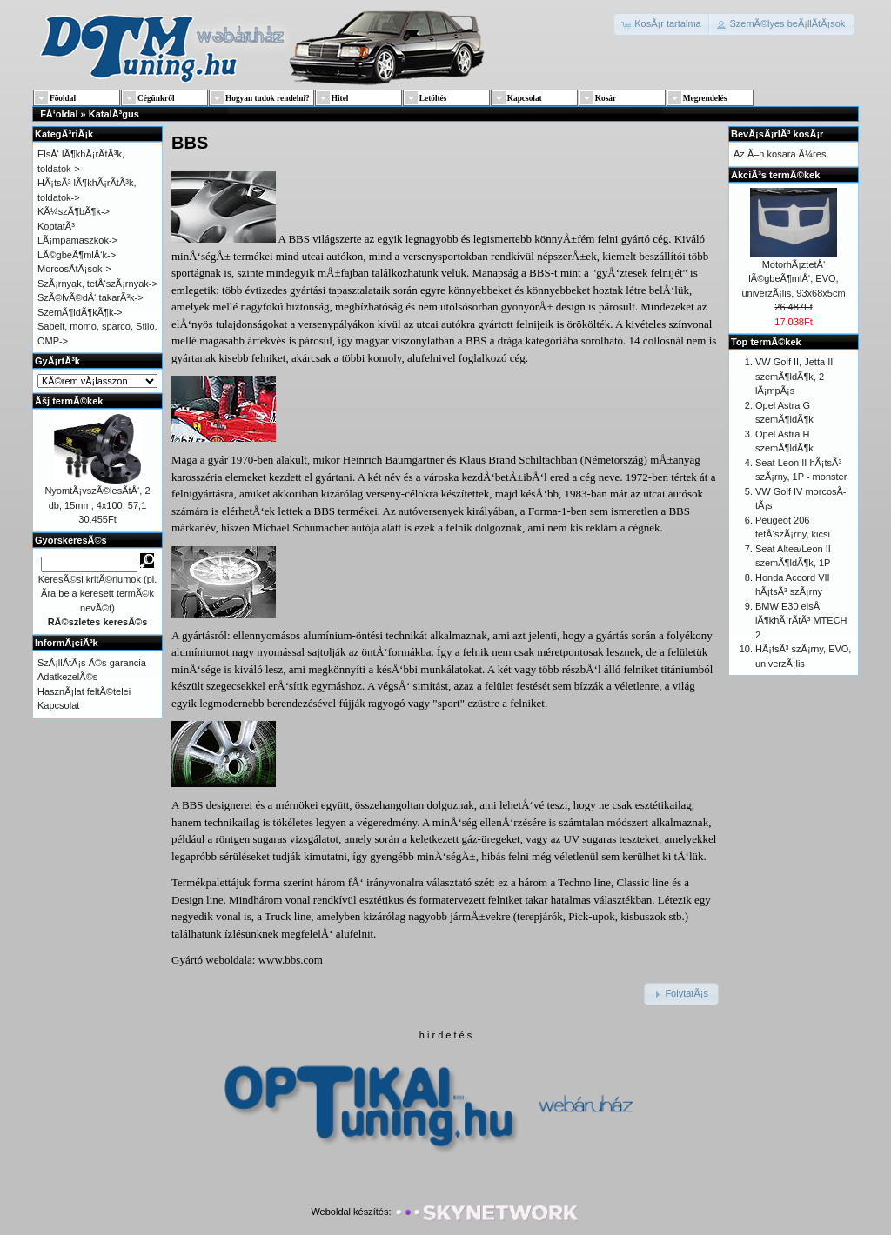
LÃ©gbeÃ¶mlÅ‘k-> (76, 255)
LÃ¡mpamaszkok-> (77, 240)
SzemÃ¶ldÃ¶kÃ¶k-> (80, 312)
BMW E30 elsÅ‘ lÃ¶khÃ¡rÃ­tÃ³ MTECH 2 (801, 620)
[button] (662, 24)
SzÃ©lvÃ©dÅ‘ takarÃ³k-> (90, 297)
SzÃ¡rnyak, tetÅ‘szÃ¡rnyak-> (97, 283)
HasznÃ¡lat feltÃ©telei (84, 691)
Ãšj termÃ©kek (69, 401)
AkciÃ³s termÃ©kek (775, 175)
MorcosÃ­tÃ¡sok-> (74, 269)
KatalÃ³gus (114, 114)
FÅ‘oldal (58, 114)
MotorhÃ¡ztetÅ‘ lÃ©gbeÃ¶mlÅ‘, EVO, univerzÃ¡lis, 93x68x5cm (793, 278)
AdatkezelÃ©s (67, 676)
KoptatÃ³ (56, 226)
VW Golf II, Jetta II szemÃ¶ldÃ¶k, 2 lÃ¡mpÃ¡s (794, 376)
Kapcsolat (58, 705)
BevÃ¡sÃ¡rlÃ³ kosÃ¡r (777, 134)
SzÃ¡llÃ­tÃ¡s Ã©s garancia (91, 663)
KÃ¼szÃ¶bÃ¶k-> (73, 211)
